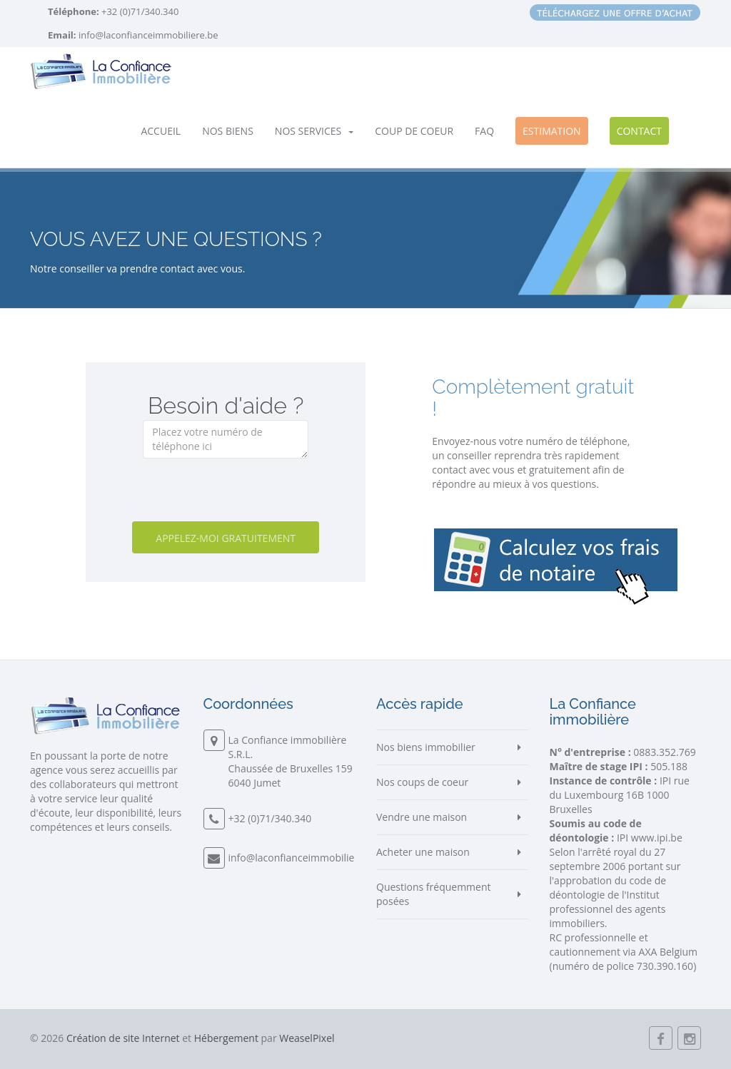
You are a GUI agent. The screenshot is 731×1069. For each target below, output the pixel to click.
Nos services (314, 131)
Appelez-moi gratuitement (226, 538)
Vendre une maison (421, 817)
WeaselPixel (306, 1038)
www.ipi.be (656, 837)
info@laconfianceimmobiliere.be (148, 35)
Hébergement (226, 1038)
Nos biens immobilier (425, 747)
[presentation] (251, 493)
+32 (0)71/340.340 (139, 11)
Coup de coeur (414, 131)
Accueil (161, 131)
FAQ (484, 131)
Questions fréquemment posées (433, 894)
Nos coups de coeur (422, 782)
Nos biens (227, 131)
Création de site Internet (123, 1038)
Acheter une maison (423, 852)
